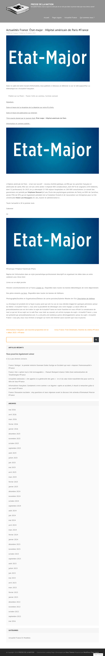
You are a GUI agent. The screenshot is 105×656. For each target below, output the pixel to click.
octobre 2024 (14, 501)
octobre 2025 (14, 443)
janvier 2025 (13, 486)
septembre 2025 (15, 448)
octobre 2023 (14, 554)
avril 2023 (12, 583)
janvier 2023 (13, 597)
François (15, 33)
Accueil (46, 17)
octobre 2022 (14, 611)
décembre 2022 (14, 602)
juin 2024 (12, 515)
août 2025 (12, 453)
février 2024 (13, 534)
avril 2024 (12, 525)
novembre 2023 (14, 549)
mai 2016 (12, 621)
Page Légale (57, 17)
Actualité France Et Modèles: (20, 638)
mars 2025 (13, 477)
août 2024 (12, 510)
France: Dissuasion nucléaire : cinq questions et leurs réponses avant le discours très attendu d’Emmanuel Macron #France (52, 393)
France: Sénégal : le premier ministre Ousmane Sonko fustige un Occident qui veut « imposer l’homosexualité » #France (50, 366)
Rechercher (96, 339)
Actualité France (70, 17)
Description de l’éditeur (86, 298)
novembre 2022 (14, 607)
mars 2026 (13, 419)
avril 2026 (12, 414)
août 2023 (12, 563)
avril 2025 (12, 472)
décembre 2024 (14, 491)
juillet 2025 (13, 458)
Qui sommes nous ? (87, 17)
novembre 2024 (14, 496)
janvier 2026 (13, 429)
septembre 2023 (15, 559)
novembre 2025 (14, 438)
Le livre (24, 293)
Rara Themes (70, 652)
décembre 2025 (14, 434)
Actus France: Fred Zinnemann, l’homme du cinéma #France (76, 330)
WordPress (87, 652)
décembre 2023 (14, 544)
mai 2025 (12, 467)
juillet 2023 (13, 568)
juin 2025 (12, 462)
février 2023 (13, 592)
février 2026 (13, 424)
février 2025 (13, 482)
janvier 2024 (13, 539)
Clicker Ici (40, 288)
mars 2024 (13, 530)
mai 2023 (12, 578)
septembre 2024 (15, 506)
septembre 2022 (15, 616)
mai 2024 (12, 520)
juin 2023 (12, 573)
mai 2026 (12, 410)
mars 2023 (13, 587)
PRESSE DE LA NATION (42, 4)
